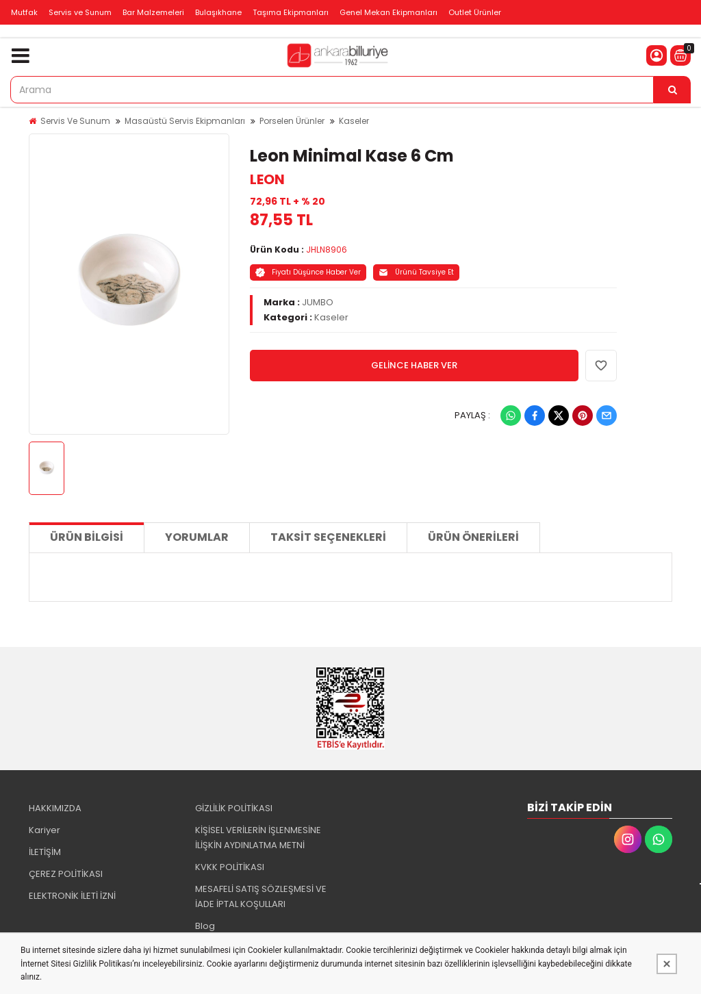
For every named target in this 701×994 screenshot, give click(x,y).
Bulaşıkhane (218, 12)
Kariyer (44, 830)
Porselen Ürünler (291, 121)
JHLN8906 (326, 249)
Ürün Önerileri (473, 537)
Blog (205, 925)
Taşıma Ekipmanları (291, 12)
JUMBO (317, 302)
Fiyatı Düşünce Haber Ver (308, 272)
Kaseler (354, 121)
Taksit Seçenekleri (328, 537)
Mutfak (24, 12)
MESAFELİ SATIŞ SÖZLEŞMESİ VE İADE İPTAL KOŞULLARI (261, 896)
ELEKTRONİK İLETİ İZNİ (72, 895)
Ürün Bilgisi (86, 537)
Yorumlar (197, 537)
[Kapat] (667, 964)
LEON (267, 179)
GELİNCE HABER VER (414, 365)
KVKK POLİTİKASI (229, 867)
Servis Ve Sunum (75, 121)
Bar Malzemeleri (153, 12)
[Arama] (672, 89)
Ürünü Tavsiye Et (416, 272)
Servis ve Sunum (80, 12)
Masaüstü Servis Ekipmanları (185, 121)
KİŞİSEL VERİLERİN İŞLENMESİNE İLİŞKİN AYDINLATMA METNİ (258, 838)
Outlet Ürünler (474, 12)
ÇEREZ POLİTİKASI (66, 873)
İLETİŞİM (45, 851)
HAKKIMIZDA (55, 808)
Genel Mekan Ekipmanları (388, 12)
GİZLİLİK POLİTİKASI (233, 808)
